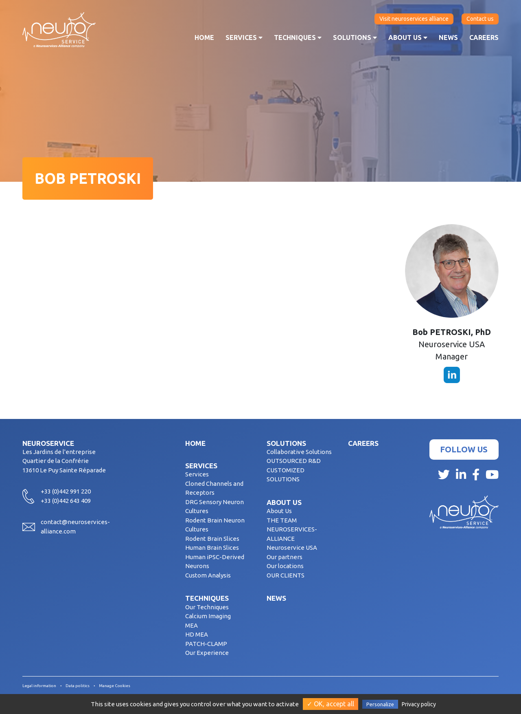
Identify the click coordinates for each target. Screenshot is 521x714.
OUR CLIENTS (285, 575)
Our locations (285, 565)
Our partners (284, 556)
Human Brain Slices (212, 547)
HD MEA (196, 634)
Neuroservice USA (292, 547)
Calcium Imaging (208, 616)
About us (407, 37)
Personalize (380, 704)
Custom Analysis (208, 575)
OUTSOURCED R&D (294, 460)
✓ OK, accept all (330, 703)
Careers (484, 37)
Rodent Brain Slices (212, 538)
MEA (191, 625)
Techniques (298, 37)
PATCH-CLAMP (206, 643)
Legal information (39, 685)
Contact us (480, 18)
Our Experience (207, 652)
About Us (279, 510)
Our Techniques (207, 607)
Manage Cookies (114, 685)
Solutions (355, 37)
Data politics (78, 685)
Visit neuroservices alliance (414, 18)
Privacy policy (419, 704)
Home (204, 37)
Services (244, 37)
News (448, 37)
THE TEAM (282, 520)
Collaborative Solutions (299, 451)
